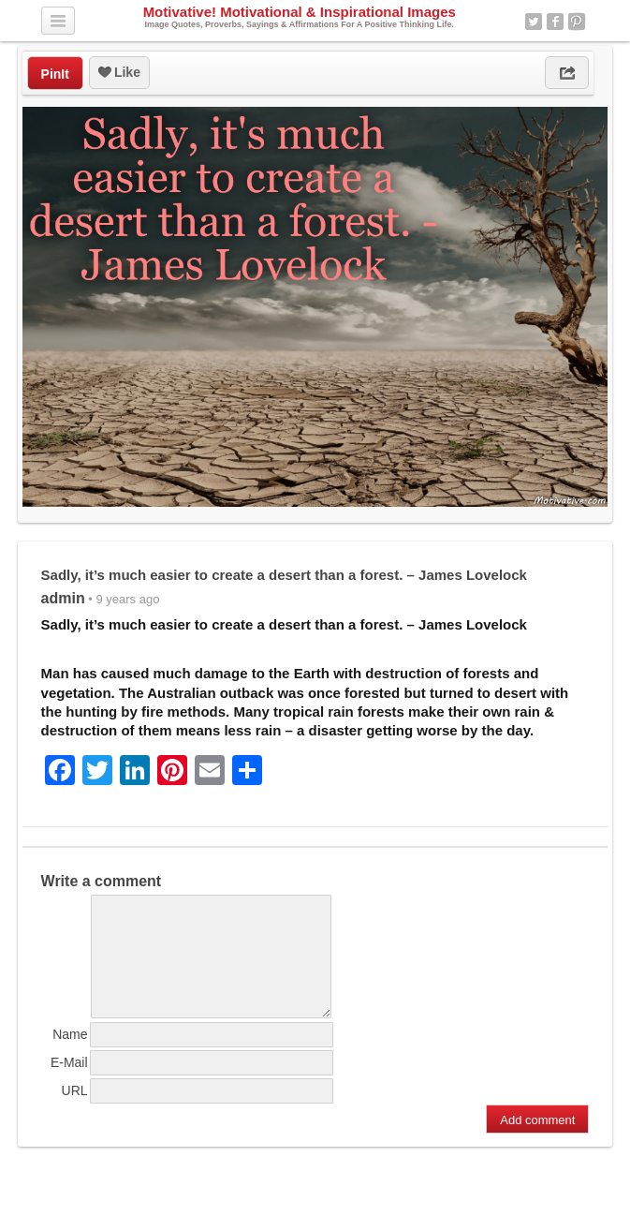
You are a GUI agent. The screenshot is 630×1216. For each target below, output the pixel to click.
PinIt (55, 74)
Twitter (533, 21)
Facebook (555, 21)
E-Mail (69, 1084)
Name (69, 1056)
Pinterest (576, 21)
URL (75, 1112)
